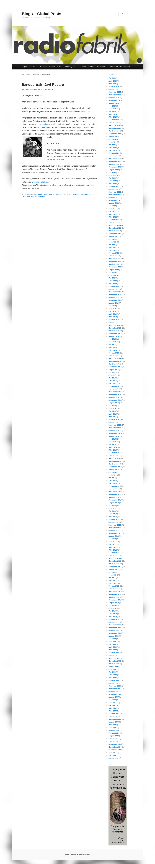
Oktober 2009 (114, 630)
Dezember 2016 (115, 392)
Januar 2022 (113, 222)
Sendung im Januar (80, 127)
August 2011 (114, 569)
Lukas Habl (26, 197)
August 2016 (114, 403)
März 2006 (113, 725)
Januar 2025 (113, 122)
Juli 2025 (112, 106)
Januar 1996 (113, 741)
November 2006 (115, 719)
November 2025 (115, 95)
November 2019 (115, 295)
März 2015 (113, 450)
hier (35, 188)
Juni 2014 (112, 475)
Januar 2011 (113, 589)
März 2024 (113, 150)
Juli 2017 (112, 372)
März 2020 (113, 284)
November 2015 (115, 428)
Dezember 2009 (115, 625)
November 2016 (115, 395)
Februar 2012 (114, 553)
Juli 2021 (112, 239)
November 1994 (115, 747)
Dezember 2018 (115, 325)
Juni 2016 (112, 408)
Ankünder (39, 194)
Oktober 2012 (114, 531)
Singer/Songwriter (38, 197)
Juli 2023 (112, 173)
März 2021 (113, 250)
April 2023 (113, 181)
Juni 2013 (112, 508)
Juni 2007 (112, 703)
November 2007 (115, 689)
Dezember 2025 (115, 92)
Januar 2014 (113, 489)
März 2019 (113, 317)
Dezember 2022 (115, 192)
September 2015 (115, 433)
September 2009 (115, 633)
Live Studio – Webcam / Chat (50, 67)
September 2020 (115, 267)
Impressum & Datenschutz (120, 67)
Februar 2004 (114, 733)
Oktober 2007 (114, 691)
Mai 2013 (112, 511)
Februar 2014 (114, 486)
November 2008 (115, 661)
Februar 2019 (114, 320)
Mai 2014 (112, 478)
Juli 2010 (112, 605)
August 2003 (114, 736)
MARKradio (86, 111)
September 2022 (115, 200)
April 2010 (113, 614)
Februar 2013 (114, 519)
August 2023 (114, 170)
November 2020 (115, 261)
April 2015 (113, 447)
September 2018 (115, 333)
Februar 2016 (114, 420)
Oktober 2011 (114, 564)
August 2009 (114, 636)
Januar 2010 (113, 622)
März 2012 (113, 550)
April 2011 (113, 580)
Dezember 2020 (115, 259)
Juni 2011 (112, 575)
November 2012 (115, 528)
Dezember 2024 (115, 125)
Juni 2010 (112, 608)
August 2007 (114, 697)
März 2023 (113, 184)
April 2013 (113, 514)
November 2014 (115, 461)
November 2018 (115, 328)
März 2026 (113, 84)
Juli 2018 (112, 339)
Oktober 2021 (114, 231)
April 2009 (113, 647)
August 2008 (114, 666)
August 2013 (114, 503)
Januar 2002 (113, 739)
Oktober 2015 (114, 431)
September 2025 (115, 100)
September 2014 (115, 467)
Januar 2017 (113, 389)
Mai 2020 (112, 278)
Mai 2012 (112, 544)
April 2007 (113, 708)
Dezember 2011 (115, 558)
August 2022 (114, 203)
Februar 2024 (114, 153)
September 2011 (115, 567)
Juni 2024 (112, 142)
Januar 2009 (113, 655)
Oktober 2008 (114, 664)
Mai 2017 (112, 378)
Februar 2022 (114, 220)
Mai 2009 (112, 644)
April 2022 (113, 214)
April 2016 (113, 414)
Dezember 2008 (115, 658)
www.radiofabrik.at (39, 182)
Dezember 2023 (115, 159)
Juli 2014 (112, 472)
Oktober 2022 (114, 197)
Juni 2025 (112, 109)
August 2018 (114, 336)
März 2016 (113, 417)
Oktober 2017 (114, 364)
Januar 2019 (113, 322)
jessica (50, 89)
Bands (46, 194)
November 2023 (115, 161)
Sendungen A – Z (71, 67)
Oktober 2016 (114, 397)
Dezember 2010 (115, 592)
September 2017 (115, 367)
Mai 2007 (112, 705)
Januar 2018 (113, 356)
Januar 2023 (113, 189)
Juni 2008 (112, 669)
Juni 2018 (112, 342)
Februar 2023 (114, 186)
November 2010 (115, 594)
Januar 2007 (113, 716)
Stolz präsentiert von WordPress (77, 855)
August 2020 (114, 270)
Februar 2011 (114, 586)
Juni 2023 (112, 175)
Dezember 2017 (115, 358)
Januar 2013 (113, 522)
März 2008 (113, 678)
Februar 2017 (114, 386)
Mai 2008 (112, 672)
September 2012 (115, 533)
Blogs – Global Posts (41, 14)
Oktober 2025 (114, 98)
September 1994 (115, 750)
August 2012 (114, 536)
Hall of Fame (54, 194)
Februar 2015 (114, 453)
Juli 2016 (112, 406)
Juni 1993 (112, 753)
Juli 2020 (112, 272)
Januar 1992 (113, 758)
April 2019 (113, 314)
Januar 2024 (113, 156)
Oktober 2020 (114, 264)
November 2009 (115, 628)
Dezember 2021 (115, 225)
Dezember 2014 (115, 458)
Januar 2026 (113, 89)
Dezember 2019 (115, 292)
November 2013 (115, 494)
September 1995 (115, 744)
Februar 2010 (114, 619)
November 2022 (115, 195)
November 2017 (115, 361)
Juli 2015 (112, 439)
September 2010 (115, 600)
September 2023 (115, 167)
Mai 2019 (112, 311)
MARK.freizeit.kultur (55, 159)
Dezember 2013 (115, 492)
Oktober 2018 (114, 331)
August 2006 (114, 722)
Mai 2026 (112, 78)
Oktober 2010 (114, 597)
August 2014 (114, 469)
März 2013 (113, 517)
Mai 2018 (112, 344)
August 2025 (114, 103)
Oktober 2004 (114, 730)
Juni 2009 (112, 642)
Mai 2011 (112, 578)
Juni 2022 (112, 209)
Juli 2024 (112, 139)
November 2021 (115, 228)
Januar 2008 (113, 683)
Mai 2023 (112, 178)
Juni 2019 (112, 309)
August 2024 (114, 136)
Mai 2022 (112, 211)
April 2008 (113, 675)
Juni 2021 (112, 242)
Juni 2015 (112, 442)
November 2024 (115, 128)
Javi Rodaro (43, 124)
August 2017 (114, 370)
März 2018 (113, 350)
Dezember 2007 (115, 686)
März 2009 (113, 650)
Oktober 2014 (114, 464)
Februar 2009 (114, 653)
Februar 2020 (114, 286)
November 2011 (115, 561)
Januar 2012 (113, 555)
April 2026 (113, 81)
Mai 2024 (112, 145)
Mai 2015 (112, 444)
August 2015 (114, 436)
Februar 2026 (114, 86)
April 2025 (113, 114)
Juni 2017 (112, 375)
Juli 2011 (112, 572)
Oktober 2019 (114, 297)
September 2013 (115, 500)
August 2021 (114, 236)
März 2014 (113, 483)
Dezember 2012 (115, 525)
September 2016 (115, 400)
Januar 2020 (113, 289)
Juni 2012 (112, 542)
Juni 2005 (112, 728)
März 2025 (113, 117)
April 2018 (113, 347)
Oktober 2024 (114, 131)
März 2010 (113, 617)
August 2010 (114, 603)
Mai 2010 (112, 611)
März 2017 (113, 383)
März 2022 (113, 217)
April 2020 (113, 281)
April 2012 (113, 547)
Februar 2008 (114, 680)
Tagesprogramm (28, 67)
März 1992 (113, 755)
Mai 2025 (112, 111)
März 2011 (113, 583)
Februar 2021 (114, 253)
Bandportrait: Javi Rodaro (43, 85)
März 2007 (113, 711)
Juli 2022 (112, 206)
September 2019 (115, 300)
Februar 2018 (114, 353)
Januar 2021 (113, 256)
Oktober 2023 (114, 164)
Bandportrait (79, 194)
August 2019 (114, 303)
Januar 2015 (113, 455)
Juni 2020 (112, 275)
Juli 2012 (112, 539)
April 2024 (113, 148)
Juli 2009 (112, 639)
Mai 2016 (112, 411)
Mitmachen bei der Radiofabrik (94, 67)
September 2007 (115, 694)
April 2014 (113, 481)
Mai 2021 (112, 245)
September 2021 (115, 233)
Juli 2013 (112, 506)
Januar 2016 (113, 422)
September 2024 (115, 134)
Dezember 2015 (115, 425)
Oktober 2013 (114, 497)
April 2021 (113, 247)
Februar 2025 (114, 120)
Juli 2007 (112, 700)
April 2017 (113, 381)
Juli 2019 (112, 306)
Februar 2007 (114, 714)
